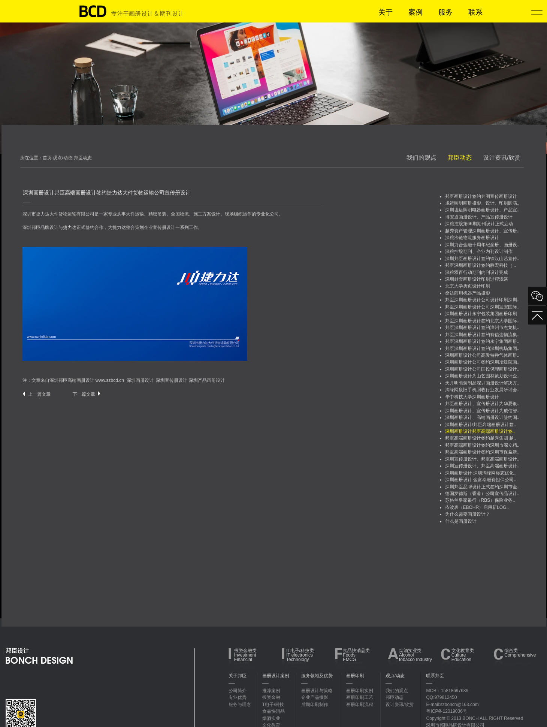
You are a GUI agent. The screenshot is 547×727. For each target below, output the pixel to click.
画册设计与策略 (317, 690)
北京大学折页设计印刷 (467, 286)
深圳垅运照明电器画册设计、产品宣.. (482, 209)
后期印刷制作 (314, 704)
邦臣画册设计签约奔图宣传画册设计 (481, 196)
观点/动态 (395, 675)
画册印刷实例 (359, 690)
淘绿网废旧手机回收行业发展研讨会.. (482, 389)
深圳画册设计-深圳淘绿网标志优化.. (481, 473)
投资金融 (271, 697)
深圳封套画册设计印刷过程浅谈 (476, 279)
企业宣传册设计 (159, 227)
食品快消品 (273, 711)
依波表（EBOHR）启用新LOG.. (477, 507)
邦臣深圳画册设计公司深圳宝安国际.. (482, 307)
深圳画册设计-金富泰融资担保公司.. (481, 479)
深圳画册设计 (140, 380)
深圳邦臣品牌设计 (40, 227)
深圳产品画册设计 (207, 380)
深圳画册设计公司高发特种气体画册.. (482, 355)
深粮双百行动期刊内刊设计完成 (476, 272)
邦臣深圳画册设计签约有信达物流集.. (482, 334)
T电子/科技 (273, 704)
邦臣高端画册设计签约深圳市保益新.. (482, 452)
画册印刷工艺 (359, 697)
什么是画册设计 (461, 521)
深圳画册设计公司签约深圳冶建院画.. (482, 362)
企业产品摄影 (314, 697)
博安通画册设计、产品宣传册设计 (479, 217)
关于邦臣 (238, 675)
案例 (415, 12)
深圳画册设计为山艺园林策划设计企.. (482, 375)
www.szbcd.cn (110, 380)
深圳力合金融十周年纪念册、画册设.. (482, 244)
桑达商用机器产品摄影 (467, 293)
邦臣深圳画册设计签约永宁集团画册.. (482, 341)
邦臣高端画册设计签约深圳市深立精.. (482, 445)
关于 (385, 12)
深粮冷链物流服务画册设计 (472, 237)
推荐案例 (271, 690)
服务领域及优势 (317, 675)
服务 (445, 12)
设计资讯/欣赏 (501, 157)
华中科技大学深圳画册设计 (472, 396)
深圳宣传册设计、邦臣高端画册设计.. (482, 459)
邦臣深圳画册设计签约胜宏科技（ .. (480, 265)
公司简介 (238, 690)
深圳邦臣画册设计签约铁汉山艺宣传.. (482, 258)
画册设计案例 (275, 675)
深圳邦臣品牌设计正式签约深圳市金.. (482, 486)
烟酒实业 (271, 718)
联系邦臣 (435, 675)
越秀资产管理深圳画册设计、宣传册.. (482, 230)
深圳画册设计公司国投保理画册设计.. (482, 369)
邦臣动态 (460, 157)
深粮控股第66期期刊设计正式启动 (479, 223)
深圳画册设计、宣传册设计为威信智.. (482, 410)
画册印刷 (355, 675)
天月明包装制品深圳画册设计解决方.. (482, 383)
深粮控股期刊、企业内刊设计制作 (479, 251)
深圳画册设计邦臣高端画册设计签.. (480, 431)
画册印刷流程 (359, 704)
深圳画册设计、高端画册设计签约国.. (482, 417)
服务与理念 (240, 704)
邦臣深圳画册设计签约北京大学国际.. (482, 320)
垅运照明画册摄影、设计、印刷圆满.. (482, 203)
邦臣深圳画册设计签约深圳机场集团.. (482, 348)
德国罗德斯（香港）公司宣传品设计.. (482, 493)
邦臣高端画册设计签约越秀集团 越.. (480, 438)
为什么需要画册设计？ (467, 514)
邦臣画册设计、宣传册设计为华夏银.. (482, 403)
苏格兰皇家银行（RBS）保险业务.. (480, 500)
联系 (475, 12)
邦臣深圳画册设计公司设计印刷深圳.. (482, 299)
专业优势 (238, 697)
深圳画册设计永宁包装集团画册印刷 (481, 313)
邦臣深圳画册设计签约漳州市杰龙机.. (482, 327)
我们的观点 (421, 157)
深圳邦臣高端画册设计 (71, 380)
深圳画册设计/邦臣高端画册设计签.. (480, 424)
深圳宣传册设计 (171, 380)
